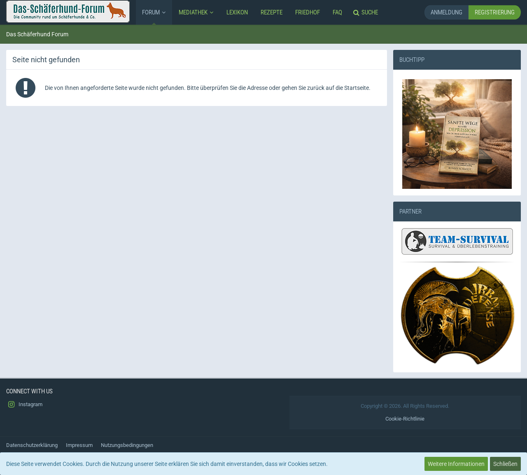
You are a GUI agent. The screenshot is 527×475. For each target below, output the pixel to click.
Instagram (24, 404)
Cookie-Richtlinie (404, 419)
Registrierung (495, 12)
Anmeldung (446, 12)
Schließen (505, 464)
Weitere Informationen (456, 464)
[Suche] (366, 12)
